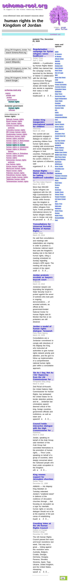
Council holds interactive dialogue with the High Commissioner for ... (43, 427)
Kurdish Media (59, 143)
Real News (58, 183)
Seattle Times (59, 192)
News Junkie (59, 166)
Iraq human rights (13, 164)
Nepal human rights (14, 171)
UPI (56, 201)
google (63, 27)
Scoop (57, 187)
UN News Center (60, 199)
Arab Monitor (59, 68)
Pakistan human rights (15, 173)
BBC (56, 75)
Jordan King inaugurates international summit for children (43, 123)
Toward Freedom (60, 197)
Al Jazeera (58, 54)
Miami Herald (59, 150)
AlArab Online (59, 59)
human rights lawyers (15, 156)
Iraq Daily (58, 122)
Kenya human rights (14, 166)
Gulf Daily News (60, 105)
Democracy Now (60, 96)
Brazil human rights (14, 121)
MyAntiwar (58, 162)
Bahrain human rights (15, 119)
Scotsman (58, 190)
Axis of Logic (59, 73)
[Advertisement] (42, 106)
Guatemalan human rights (16, 134)
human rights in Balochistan (17, 141)
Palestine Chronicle (61, 176)
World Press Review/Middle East (59, 218)
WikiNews (58, 208)
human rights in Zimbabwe (17, 153)
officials (12, 110)
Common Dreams (60, 87)
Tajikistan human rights (15, 179)
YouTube (64, 29)
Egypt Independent (61, 98)
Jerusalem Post (60, 134)
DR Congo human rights (16, 132)
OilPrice (57, 171)
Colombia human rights (15, 130)
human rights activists (15, 138)
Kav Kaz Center (60, 141)
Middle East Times (61, 155)
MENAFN (58, 145)
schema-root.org (13, 90)
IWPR (56, 112)
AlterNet (57, 61)
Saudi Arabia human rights (17, 177)
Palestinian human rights (16, 175)
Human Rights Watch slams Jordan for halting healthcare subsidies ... (43, 175)
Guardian (58, 103)
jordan (9, 97)
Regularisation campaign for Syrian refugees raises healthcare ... (43, 52)
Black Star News (60, 77)
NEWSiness (58, 164)
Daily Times (58, 94)
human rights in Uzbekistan (17, 147)
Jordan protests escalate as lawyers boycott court (42, 277)
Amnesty (57, 63)
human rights (11, 158)
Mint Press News (60, 157)
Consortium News (60, 89)
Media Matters (59, 148)
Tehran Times (59, 194)
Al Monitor (58, 56)
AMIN (56, 52)
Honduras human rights (15, 136)
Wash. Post (58, 204)
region (7, 93)
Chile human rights (14, 123)
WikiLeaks (58, 206)
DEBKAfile (58, 91)
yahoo (57, 29)
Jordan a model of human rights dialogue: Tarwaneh (42, 328)
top (62, 578)
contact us (55, 34)
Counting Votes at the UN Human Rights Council (42, 525)
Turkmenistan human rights (17, 181)
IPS (56, 110)
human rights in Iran (14, 143)
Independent (59, 115)
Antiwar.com (58, 66)
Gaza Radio (58, 101)
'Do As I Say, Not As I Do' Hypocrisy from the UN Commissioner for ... (43, 376)
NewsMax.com (59, 169)
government (12, 100)
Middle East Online (61, 152)
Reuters (57, 185)
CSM (56, 80)
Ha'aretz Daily (59, 108)
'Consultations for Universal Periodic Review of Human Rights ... (42, 227)
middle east (10, 95)
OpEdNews (58, 173)
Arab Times (58, 70)
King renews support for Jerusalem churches (43, 476)
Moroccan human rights (15, 168)
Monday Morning (60, 159)
